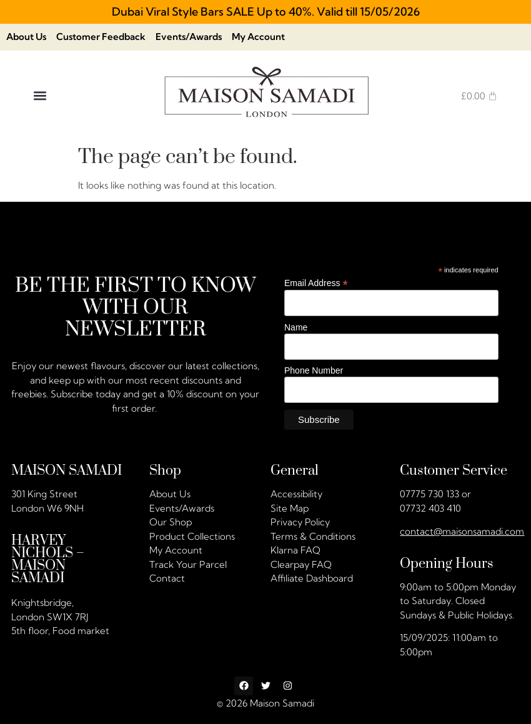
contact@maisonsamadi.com (462, 531)
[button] (39, 96)
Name (295, 327)
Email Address (316, 282)
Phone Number (313, 371)
